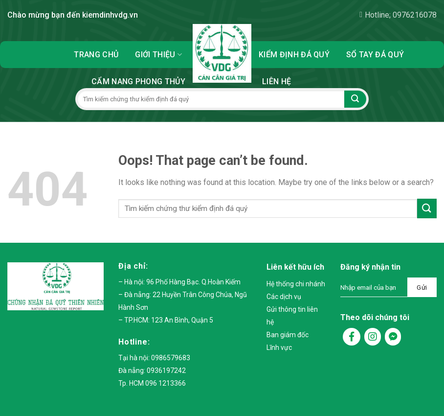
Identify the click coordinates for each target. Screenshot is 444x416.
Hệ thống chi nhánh (295, 284)
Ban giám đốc (287, 335)
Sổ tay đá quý (375, 54)
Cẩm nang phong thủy (138, 81)
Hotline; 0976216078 (398, 15)
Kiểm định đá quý (294, 54)
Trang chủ (96, 54)
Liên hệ (276, 81)
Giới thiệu (158, 54)
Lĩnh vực (279, 347)
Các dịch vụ (283, 296)
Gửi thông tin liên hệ (292, 315)
